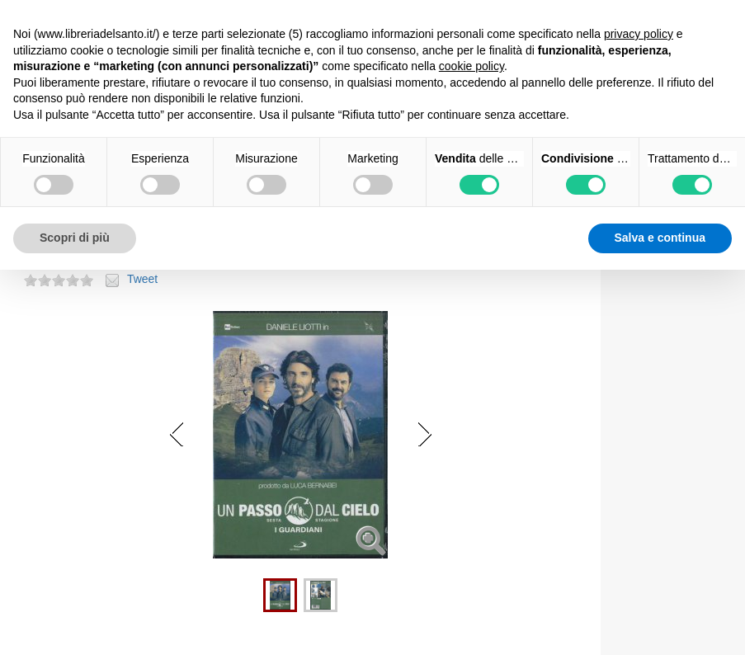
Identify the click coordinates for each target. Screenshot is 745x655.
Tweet (142, 278)
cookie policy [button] (471, 66)
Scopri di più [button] (75, 237)
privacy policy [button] (638, 33)
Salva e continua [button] (660, 237)
